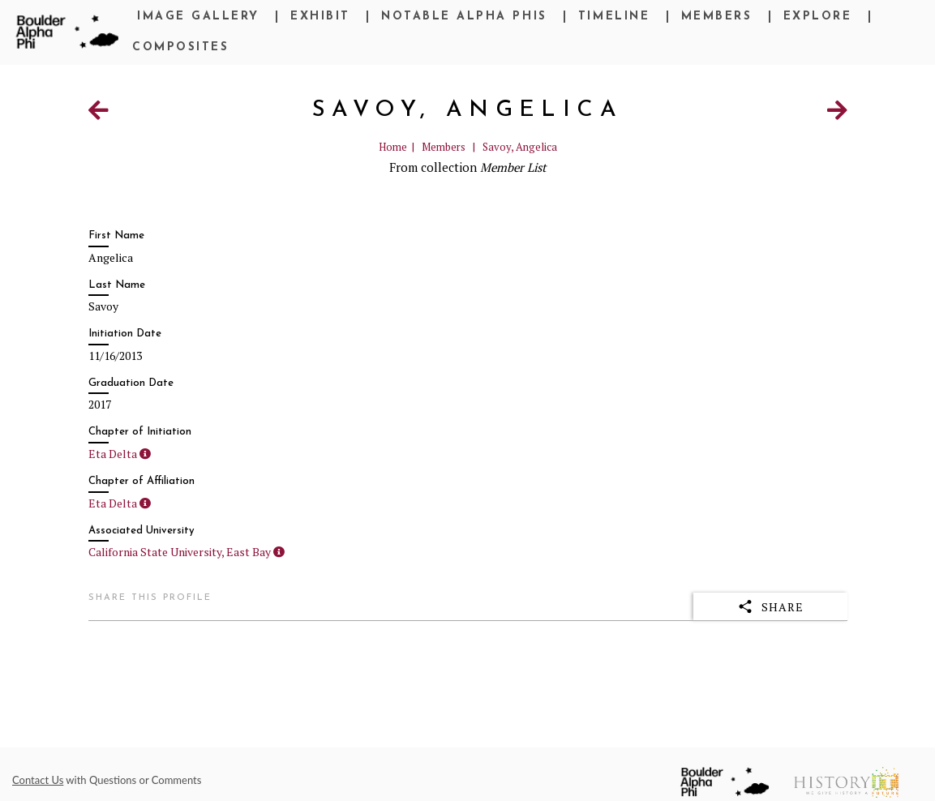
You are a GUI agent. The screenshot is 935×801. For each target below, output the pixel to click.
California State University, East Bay (179, 551)
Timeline (614, 17)
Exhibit (320, 17)
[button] (145, 453)
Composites (180, 47)
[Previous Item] (98, 114)
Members (717, 17)
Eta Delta (112, 453)
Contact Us (37, 779)
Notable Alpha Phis (464, 17)
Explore (817, 17)
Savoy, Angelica (520, 146)
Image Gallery (198, 17)
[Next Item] (837, 114)
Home (393, 146)
